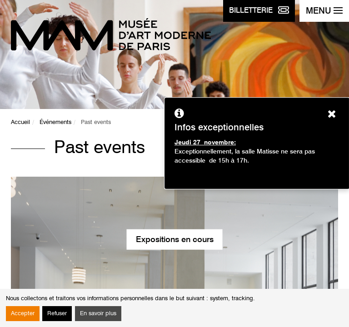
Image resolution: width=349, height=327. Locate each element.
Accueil (20, 122)
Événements (55, 122)
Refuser (57, 314)
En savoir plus (98, 314)
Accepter (23, 314)
